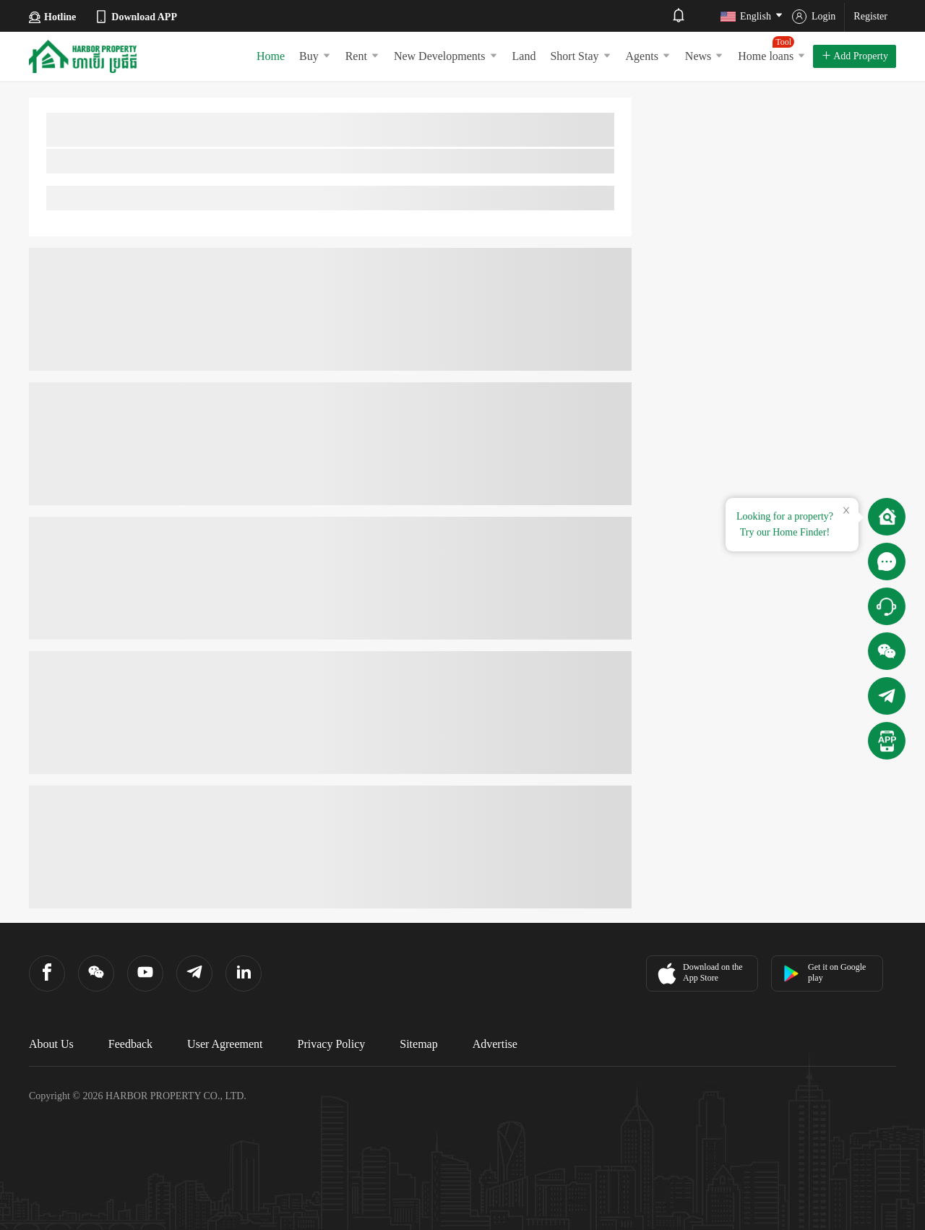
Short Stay (580, 56)
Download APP (135, 16)
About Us (51, 1044)
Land (524, 56)
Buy (315, 56)
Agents (648, 56)
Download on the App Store (698, 973)
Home (271, 56)
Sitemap (418, 1044)
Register (870, 16)
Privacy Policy (332, 1044)
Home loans (772, 49)
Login (813, 16)
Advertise (495, 1044)
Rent (362, 56)
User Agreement (224, 1044)
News (704, 56)
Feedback (130, 1044)
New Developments (446, 56)
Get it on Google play (824, 972)
